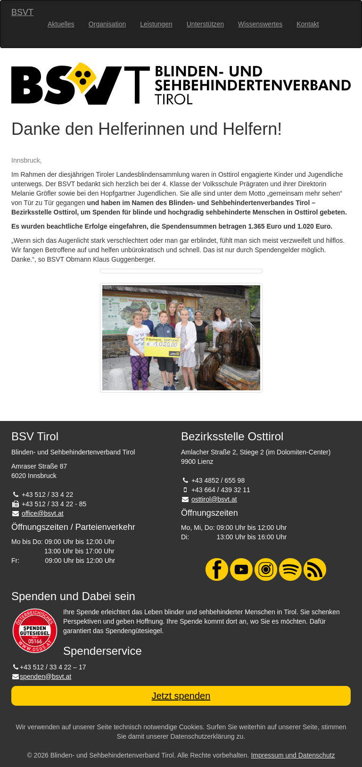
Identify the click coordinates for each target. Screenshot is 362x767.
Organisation (107, 24)
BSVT (22, 12)
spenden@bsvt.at (45, 676)
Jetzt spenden (181, 696)
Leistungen (156, 24)
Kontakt (307, 24)
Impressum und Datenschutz (293, 755)
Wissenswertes (260, 24)
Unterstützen (205, 24)
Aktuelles (61, 24)
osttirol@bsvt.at (214, 499)
